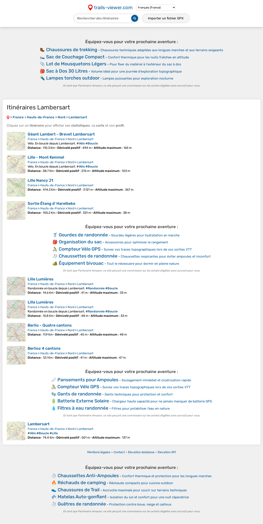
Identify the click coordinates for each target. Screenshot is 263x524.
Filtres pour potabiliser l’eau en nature (141, 408)
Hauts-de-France (52, 139)
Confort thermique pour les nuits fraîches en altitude (148, 57)
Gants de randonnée (79, 394)
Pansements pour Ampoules (87, 379)
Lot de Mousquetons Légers (76, 63)
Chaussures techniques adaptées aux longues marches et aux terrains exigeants (162, 50)
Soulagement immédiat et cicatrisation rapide (156, 380)
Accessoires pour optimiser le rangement (136, 242)
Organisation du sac (80, 241)
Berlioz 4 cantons (44, 348)
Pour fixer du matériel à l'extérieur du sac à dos (145, 64)
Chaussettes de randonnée (88, 256)
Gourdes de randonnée (83, 234)
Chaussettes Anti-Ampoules (88, 475)
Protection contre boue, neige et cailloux (140, 504)
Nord (71, 139)
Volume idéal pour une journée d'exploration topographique (136, 71)
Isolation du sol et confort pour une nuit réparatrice (149, 497)
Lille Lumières (41, 279)
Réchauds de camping (82, 482)
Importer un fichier (166, 18)
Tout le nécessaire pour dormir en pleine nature (143, 264)
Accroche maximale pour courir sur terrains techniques (145, 490)
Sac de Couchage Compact (75, 56)
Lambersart (85, 139)
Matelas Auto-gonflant (82, 496)
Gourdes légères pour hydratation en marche (145, 235)
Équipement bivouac (81, 263)
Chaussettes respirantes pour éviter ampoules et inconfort (166, 256)
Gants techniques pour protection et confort (139, 394)
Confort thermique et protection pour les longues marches (167, 476)
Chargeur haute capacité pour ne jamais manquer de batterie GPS (162, 401)
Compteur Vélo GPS (80, 249)
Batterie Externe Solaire (83, 401)
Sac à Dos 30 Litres (67, 71)
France (32, 139)
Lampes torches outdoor (72, 78)
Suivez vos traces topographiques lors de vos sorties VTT (148, 249)
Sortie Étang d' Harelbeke (51, 203)
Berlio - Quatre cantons (50, 325)
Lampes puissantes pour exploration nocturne (138, 78)
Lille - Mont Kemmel (46, 157)
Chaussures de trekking (71, 49)
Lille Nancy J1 (40, 180)
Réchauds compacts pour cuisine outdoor (141, 483)
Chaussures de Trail (78, 489)
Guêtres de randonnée (82, 504)
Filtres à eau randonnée (82, 408)
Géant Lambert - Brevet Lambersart (61, 134)
